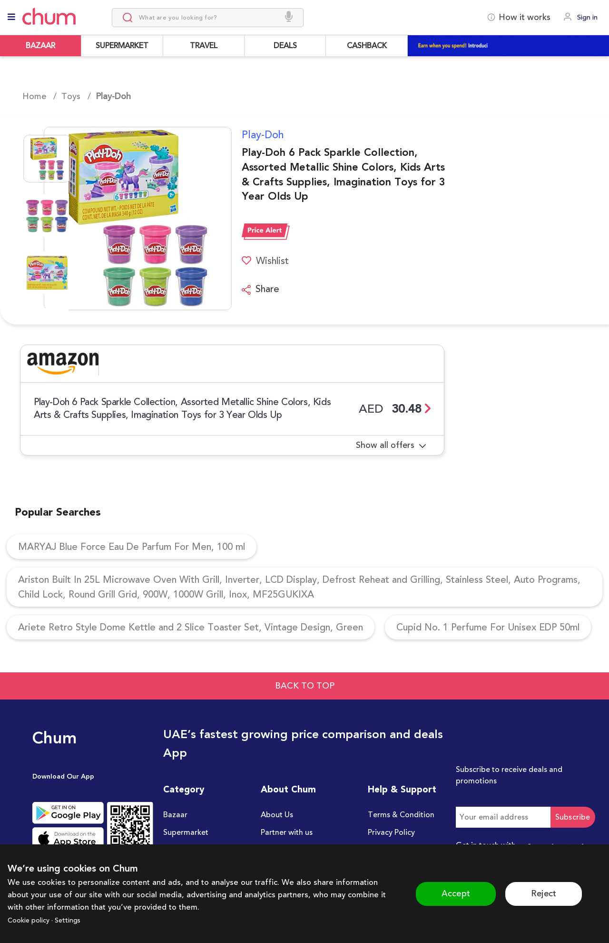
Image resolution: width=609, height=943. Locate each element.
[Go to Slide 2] (47, 216)
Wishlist (265, 260)
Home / (39, 96)
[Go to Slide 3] (47, 273)
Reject (543, 893)
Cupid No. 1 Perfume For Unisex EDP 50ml (488, 627)
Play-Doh (263, 135)
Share (260, 289)
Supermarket (185, 832)
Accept (456, 893)
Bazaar (175, 815)
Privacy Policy (391, 832)
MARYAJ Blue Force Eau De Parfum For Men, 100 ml (131, 546)
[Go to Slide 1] (47, 159)
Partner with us (287, 832)
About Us (277, 815)
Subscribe (572, 817)
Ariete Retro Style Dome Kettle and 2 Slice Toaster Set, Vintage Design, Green (190, 627)
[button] (126, 218)
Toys (70, 96)
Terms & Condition (401, 815)
